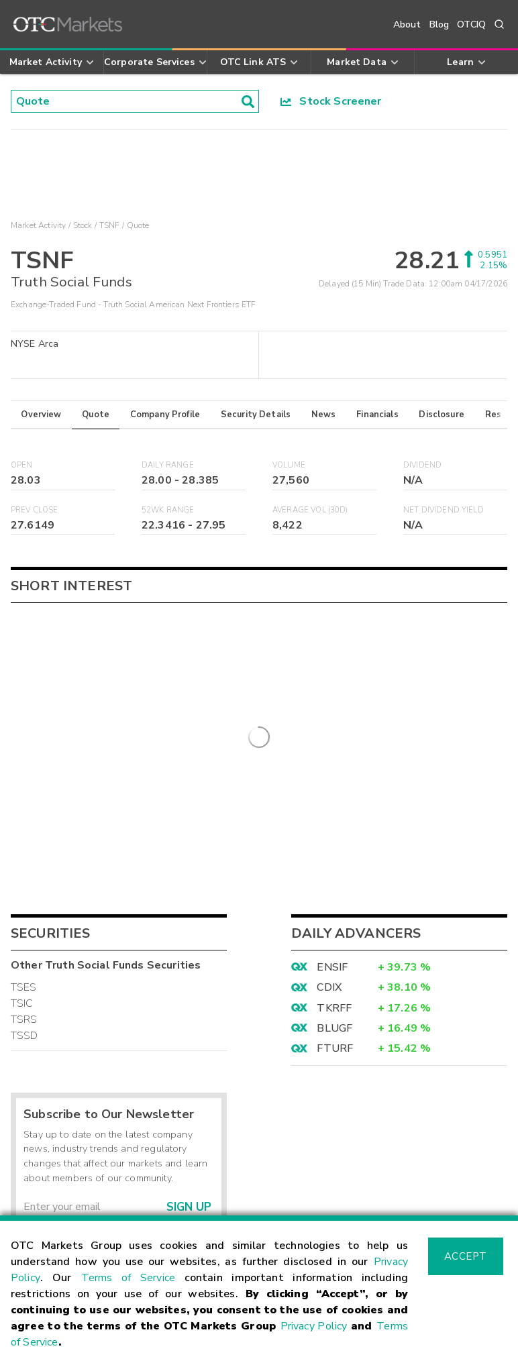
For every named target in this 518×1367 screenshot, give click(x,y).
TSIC (22, 781)
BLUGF (334, 806)
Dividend (422, 465)
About (407, 24)
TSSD (24, 813)
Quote (95, 414)
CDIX (329, 765)
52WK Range (168, 510)
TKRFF (334, 786)
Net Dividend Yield (443, 510)
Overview (41, 414)
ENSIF (332, 745)
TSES (24, 765)
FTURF (335, 826)
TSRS (24, 797)
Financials (377, 414)
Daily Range (168, 465)
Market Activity (38, 225)
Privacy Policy (314, 1326)
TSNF (109, 225)
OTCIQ (471, 24)
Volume (288, 465)
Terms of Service (128, 1277)
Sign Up (188, 985)
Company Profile (165, 414)
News (323, 414)
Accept (465, 1256)
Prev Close (34, 510)
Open (22, 465)
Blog (439, 24)
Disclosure (441, 414)
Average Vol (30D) (310, 510)
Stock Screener (331, 101)
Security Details (256, 414)
